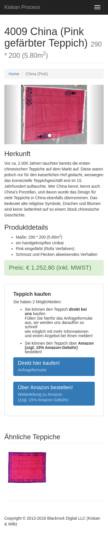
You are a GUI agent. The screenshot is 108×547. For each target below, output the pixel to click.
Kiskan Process (22, 7)
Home (14, 74)
